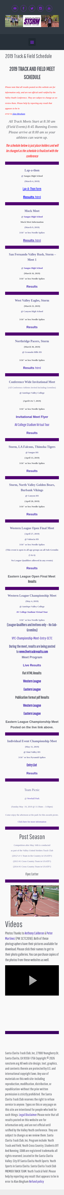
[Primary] (32, 42)
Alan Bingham (18, 113)
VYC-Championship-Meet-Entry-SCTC (32, 638)
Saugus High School (33, 216)
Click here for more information (32, 821)
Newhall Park (33, 798)
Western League (32, 705)
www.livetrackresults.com (33, 652)
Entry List (32, 765)
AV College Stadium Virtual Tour (32, 425)
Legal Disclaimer (28, 1115)
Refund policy (36, 1181)
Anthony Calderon (34, 933)
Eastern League (32, 713)
